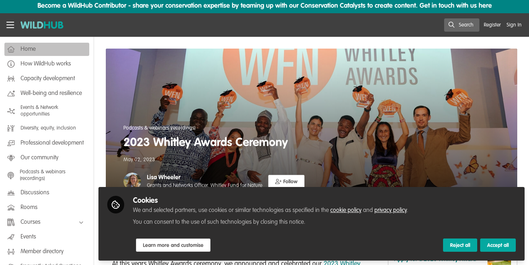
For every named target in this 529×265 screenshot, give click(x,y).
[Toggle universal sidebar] (10, 25)
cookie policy (345, 210)
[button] (286, 181)
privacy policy (390, 210)
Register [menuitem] (492, 25)
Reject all (460, 245)
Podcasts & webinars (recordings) (159, 128)
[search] (461, 25)
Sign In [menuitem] (514, 25)
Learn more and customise (173, 245)
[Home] (39, 25)
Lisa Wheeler (163, 178)
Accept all (498, 245)
